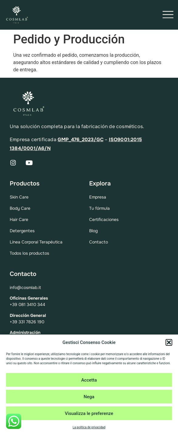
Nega (89, 396)
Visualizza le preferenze (89, 413)
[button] (169, 342)
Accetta (89, 380)
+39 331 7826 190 (27, 322)
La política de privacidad (89, 427)
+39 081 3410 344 (27, 304)
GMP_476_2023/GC (80, 139)
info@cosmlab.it (25, 287)
